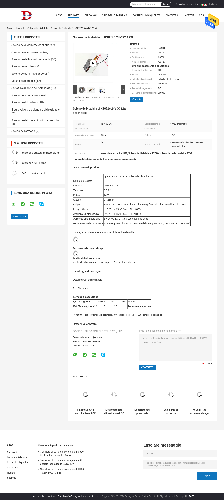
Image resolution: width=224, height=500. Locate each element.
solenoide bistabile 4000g (34, 163)
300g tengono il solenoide (150, 315)
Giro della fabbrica (114, 15)
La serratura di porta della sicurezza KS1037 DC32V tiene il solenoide (142, 411)
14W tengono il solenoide (34, 173)
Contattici (172, 15)
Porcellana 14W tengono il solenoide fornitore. (79, 496)
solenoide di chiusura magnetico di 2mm (41, 153)
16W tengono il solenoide (125, 315)
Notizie (189, 15)
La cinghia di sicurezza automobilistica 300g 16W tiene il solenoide (171, 411)
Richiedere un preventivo (187, 4)
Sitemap (11, 477)
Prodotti (74, 15)
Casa (59, 15)
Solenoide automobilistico (27, 73)
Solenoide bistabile (37, 28)
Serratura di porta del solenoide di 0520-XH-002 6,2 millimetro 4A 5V (62, 453)
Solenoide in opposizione (27, 52)
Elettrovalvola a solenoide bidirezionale (35, 109)
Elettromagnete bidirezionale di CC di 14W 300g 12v (114, 411)
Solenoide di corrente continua (30, 45)
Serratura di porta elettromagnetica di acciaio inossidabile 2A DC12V (61, 462)
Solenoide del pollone (24, 102)
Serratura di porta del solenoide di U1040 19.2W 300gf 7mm (62, 471)
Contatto (136, 99)
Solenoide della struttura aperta (30, 59)
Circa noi (91, 15)
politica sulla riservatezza (44, 496)
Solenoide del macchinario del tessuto (35, 120)
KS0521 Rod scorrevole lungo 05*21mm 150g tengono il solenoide (199, 411)
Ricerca (166, 4)
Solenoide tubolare (23, 66)
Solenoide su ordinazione (27, 95)
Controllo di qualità (146, 15)
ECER (191, 496)
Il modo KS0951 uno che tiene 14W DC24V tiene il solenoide (85, 411)
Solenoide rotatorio (23, 131)
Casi (202, 15)
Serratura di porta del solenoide (30, 88)
